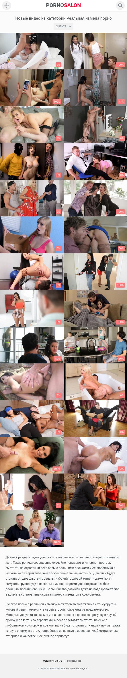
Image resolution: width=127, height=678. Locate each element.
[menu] (6, 5)
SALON (63, 5)
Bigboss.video (74, 661)
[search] (120, 5)
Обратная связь (52, 661)
